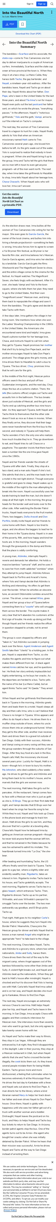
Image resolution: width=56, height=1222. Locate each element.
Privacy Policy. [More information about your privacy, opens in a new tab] (10, 1210)
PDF (9, 24)
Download (13, 212)
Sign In (30, 3)
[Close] (52, 1162)
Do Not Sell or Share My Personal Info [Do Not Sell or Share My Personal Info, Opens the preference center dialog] (28, 1216)
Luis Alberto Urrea (13, 16)
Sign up (41, 3)
